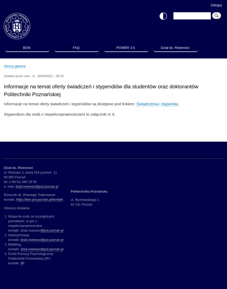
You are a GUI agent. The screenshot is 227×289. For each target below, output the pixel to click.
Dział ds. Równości (175, 48)
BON (26, 48)
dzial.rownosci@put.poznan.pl (36, 186)
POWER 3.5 (125, 48)
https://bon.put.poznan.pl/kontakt (39, 199)
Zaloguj (216, 5)
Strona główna (15, 66)
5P (22, 263)
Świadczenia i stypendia (157, 104)
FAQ (76, 48)
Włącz (163, 16)
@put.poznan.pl (52, 230)
